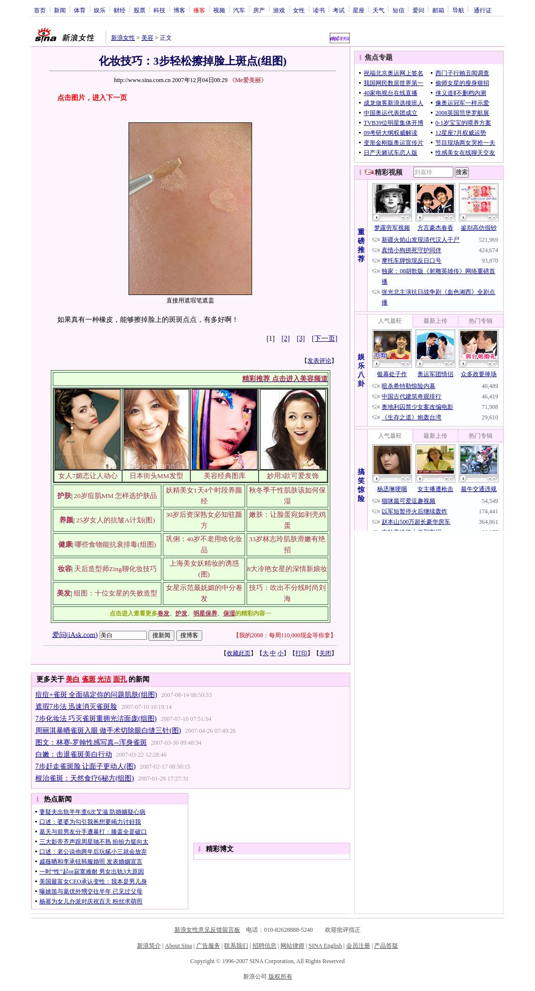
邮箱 (438, 10)
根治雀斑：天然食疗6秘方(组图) (84, 778)
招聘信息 (264, 945)
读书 (319, 10)
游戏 (279, 10)
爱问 (418, 10)
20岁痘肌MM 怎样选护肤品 (115, 495)
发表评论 (319, 360)
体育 (80, 10)
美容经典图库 (225, 476)
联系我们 (236, 945)
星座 (359, 10)
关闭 (325, 653)
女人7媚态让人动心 (88, 476)
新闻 (60, 10)
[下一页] (324, 338)
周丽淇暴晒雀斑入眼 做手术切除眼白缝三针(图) (108, 730)
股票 (139, 10)
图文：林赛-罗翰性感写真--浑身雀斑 (91, 742)
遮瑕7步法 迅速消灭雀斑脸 (76, 706)
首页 (40, 10)
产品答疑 (386, 945)
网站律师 (292, 945)
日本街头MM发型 (156, 476)
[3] (301, 338)
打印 (301, 653)
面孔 (120, 679)
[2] (285, 338)
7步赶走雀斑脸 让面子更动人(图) (85, 766)
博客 (179, 10)
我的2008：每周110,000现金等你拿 (284, 635)
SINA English (325, 945)
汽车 (239, 10)
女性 (299, 10)
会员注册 (358, 945)
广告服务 (208, 945)
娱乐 (100, 10)
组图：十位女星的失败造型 (115, 593)
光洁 (104, 679)
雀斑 (89, 679)
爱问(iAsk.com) (75, 634)
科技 (159, 10)
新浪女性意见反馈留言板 (207, 929)
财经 (120, 10)
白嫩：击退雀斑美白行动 (73, 754)
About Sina (178, 945)
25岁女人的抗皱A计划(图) (115, 520)
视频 (219, 10)
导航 (458, 10)
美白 (73, 679)
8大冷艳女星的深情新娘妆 (287, 569)
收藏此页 (239, 653)
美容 (147, 37)
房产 (259, 10)
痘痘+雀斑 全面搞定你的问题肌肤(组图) (96, 694)
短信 (398, 10)
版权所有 (280, 976)
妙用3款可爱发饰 (293, 476)
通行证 (483, 10)
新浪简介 (149, 945)
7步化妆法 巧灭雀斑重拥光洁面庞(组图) (96, 718)
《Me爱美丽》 (248, 80)
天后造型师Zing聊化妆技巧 (115, 569)
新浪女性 (123, 37)
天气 (379, 10)
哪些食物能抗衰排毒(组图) (115, 544)
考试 (339, 10)
